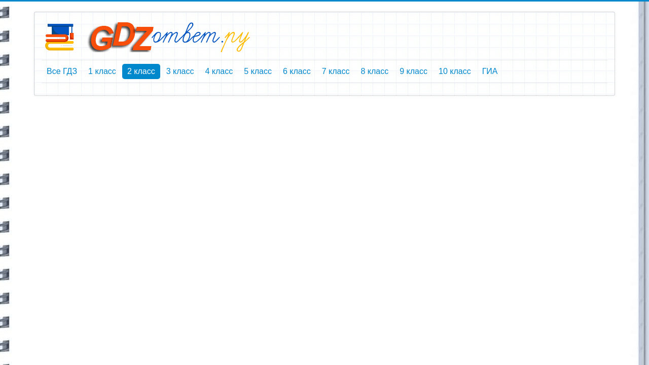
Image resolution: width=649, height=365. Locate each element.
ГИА (490, 71)
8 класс (374, 71)
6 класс (297, 71)
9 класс (413, 71)
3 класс (180, 71)
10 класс (455, 71)
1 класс (102, 71)
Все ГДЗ (62, 71)
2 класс (141, 71)
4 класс (219, 71)
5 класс (258, 71)
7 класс (336, 71)
